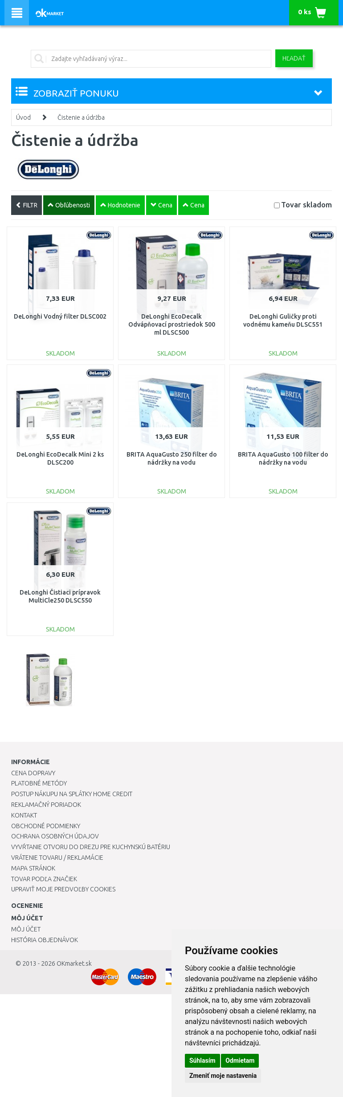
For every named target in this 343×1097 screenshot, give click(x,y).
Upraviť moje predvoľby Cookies (63, 889)
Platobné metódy (39, 783)
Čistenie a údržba (81, 117)
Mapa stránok (33, 868)
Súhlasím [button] (202, 1060)
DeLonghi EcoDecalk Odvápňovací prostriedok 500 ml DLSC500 (171, 324)
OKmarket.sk (74, 963)
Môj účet (26, 929)
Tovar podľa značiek (44, 878)
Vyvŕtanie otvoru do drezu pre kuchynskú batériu (90, 846)
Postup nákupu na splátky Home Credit (71, 793)
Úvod (23, 117)
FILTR (26, 205)
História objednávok (44, 939)
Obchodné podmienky (45, 826)
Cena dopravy (33, 773)
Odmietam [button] (239, 1060)
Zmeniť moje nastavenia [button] (223, 1075)
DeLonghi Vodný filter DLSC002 (60, 316)
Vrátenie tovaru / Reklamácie (57, 857)
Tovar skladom (306, 204)
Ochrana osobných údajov (55, 836)
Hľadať (294, 58)
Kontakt (24, 815)
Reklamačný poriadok (46, 804)
